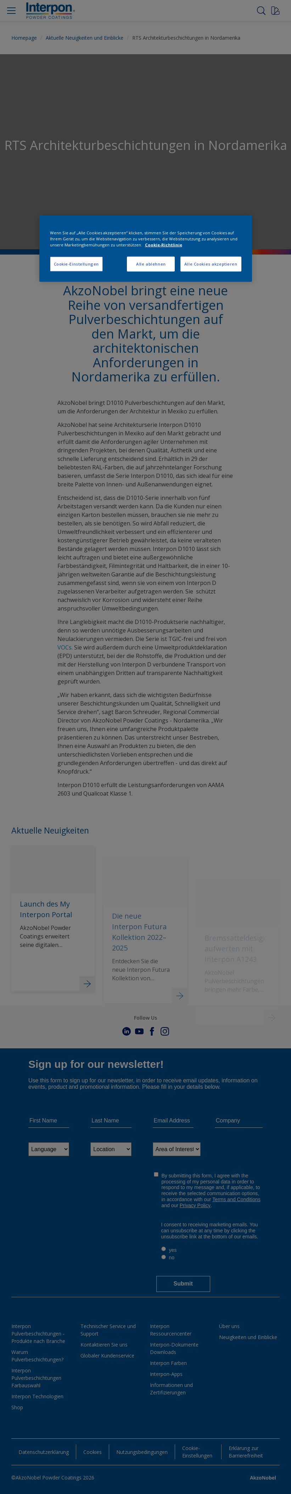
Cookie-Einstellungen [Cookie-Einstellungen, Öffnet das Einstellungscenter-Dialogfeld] (76, 264)
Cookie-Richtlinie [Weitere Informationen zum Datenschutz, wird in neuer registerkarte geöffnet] (163, 244)
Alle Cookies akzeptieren (210, 264)
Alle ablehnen (151, 264)
